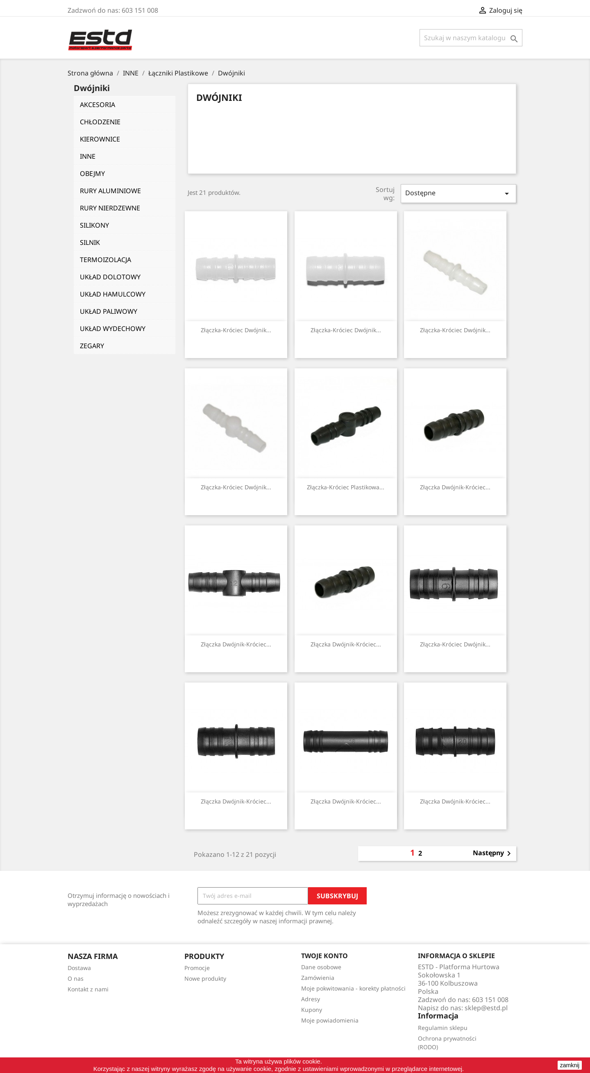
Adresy (310, 999)
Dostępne (458, 193)
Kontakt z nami (88, 989)
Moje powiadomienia (330, 1020)
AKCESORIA (97, 104)
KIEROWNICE (100, 139)
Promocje (197, 968)
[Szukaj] (471, 37)
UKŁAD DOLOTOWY (110, 276)
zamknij (569, 1065)
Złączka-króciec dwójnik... (236, 330)
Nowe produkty (205, 978)
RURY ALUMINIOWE (110, 190)
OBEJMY (92, 173)
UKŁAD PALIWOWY (108, 311)
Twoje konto (324, 955)
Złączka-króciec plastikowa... (345, 487)
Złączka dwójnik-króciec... (455, 487)
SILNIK (90, 242)
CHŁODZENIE (100, 121)
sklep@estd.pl (486, 1007)
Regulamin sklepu (442, 1028)
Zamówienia (317, 978)
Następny (493, 853)
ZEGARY (92, 345)
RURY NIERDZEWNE (110, 207)
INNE (87, 156)
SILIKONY (94, 225)
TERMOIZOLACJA (105, 259)
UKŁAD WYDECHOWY (112, 328)
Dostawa (79, 968)
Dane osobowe (321, 967)
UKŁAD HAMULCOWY (112, 294)
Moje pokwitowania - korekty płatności (353, 988)
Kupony (311, 1010)
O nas (76, 978)
